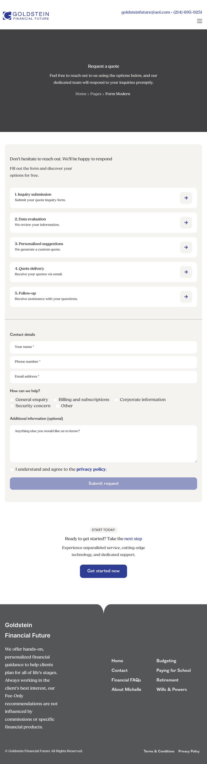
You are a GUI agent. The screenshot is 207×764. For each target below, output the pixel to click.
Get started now (103, 571)
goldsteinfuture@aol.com (145, 13)
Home (80, 94)
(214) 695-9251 (187, 13)
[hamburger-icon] (199, 21)
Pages (95, 94)
